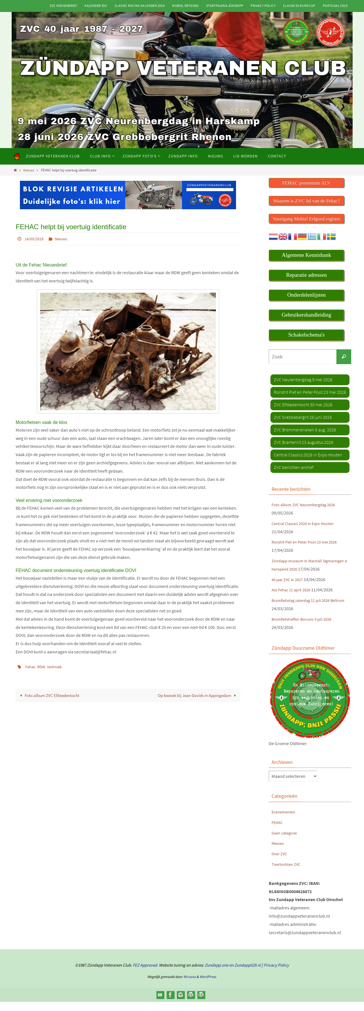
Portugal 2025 (335, 5)
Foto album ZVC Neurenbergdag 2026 (307, 505)
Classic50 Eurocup (299, 5)
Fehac (31, 666)
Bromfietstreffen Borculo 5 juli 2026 (305, 628)
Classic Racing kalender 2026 (140, 5)
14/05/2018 (35, 238)
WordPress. (208, 985)
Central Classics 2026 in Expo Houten (306, 524)
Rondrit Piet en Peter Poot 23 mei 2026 (308, 543)
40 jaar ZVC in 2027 (289, 588)
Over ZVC (280, 863)
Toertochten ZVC (287, 873)
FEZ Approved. (145, 974)
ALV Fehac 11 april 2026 (293, 599)
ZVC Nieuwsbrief (63, 5)
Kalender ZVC (95, 5)
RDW (43, 666)
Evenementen (285, 820)
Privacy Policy (263, 5)
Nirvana (189, 985)
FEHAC (278, 831)
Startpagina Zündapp (224, 5)
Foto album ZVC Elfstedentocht (51, 695)
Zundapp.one (216, 974)
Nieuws (29, 170)
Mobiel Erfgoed (185, 5)
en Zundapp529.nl (244, 974)
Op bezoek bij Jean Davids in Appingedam (194, 695)
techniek (58, 666)
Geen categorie (286, 841)
